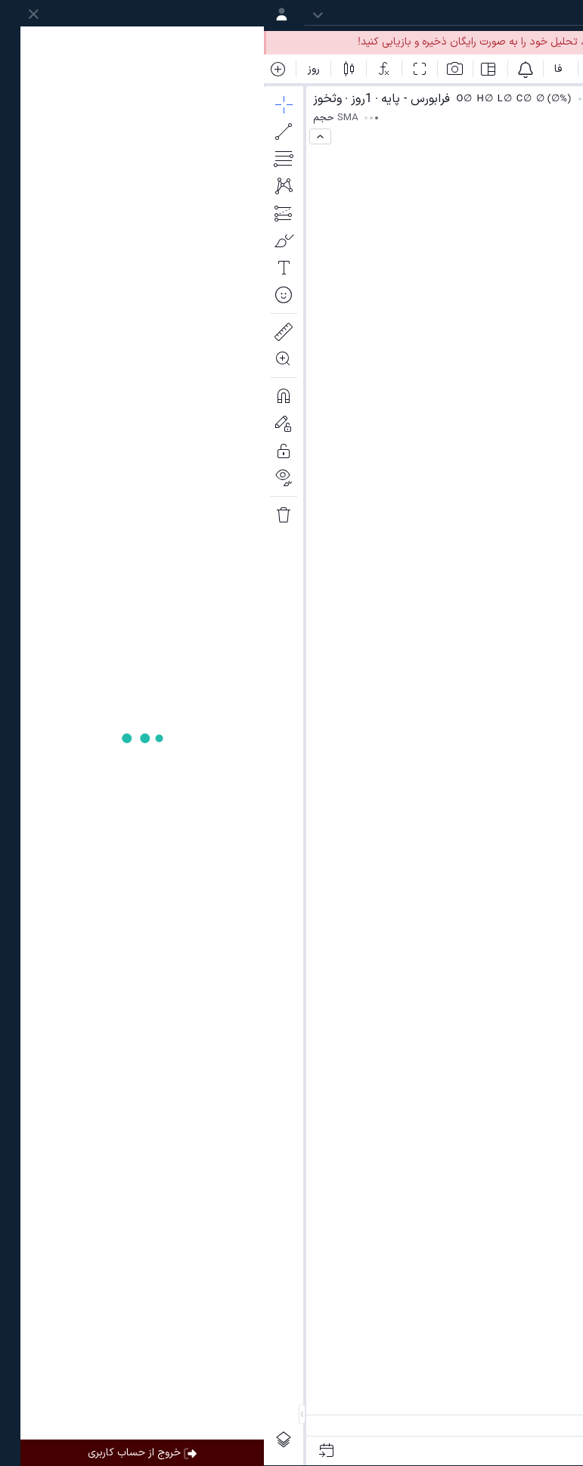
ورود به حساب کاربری (517, 42)
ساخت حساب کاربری (391, 42)
